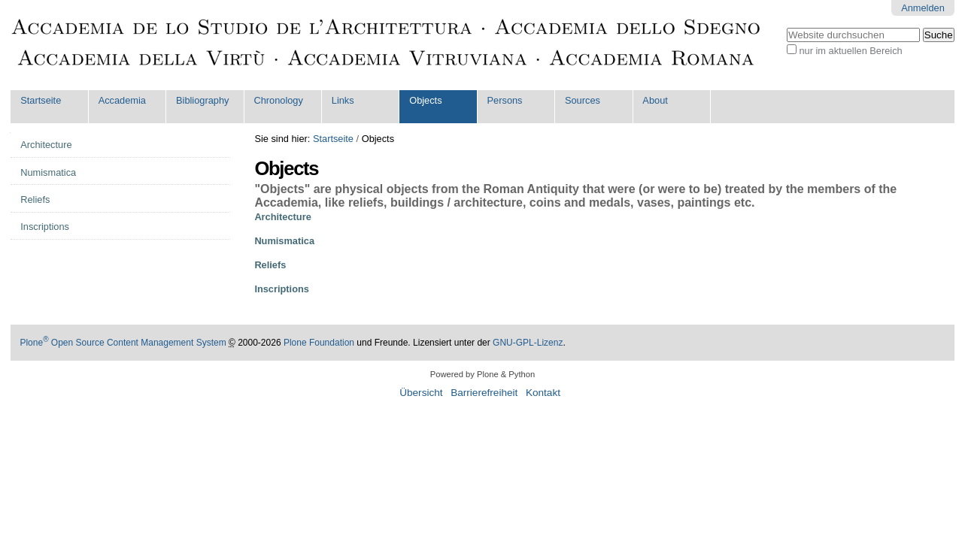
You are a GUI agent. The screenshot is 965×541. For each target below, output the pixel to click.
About (654, 100)
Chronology (277, 100)
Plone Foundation (319, 342)
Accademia (122, 100)
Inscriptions (281, 289)
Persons (505, 100)
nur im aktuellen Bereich (850, 50)
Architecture (282, 216)
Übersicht (420, 392)
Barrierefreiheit (484, 392)
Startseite (40, 100)
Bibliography (202, 100)
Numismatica (284, 240)
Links (343, 100)
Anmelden (923, 8)
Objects (425, 100)
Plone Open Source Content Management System (123, 342)
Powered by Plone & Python (482, 374)
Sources (582, 100)
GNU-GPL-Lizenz (528, 342)
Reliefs (270, 264)
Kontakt (543, 392)
